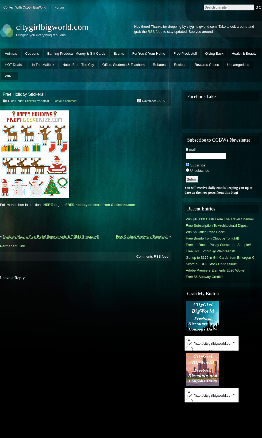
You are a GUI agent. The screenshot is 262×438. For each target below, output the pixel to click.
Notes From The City (78, 65)
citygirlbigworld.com (52, 27)
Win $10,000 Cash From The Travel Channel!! (221, 219)
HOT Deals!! (14, 65)
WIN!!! (9, 76)
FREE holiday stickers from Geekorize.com (100, 205)
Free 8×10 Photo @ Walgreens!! (210, 251)
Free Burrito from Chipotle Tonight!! (212, 238)
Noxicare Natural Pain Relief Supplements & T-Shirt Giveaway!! (51, 236)
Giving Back (214, 53)
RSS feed (155, 32)
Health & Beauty (244, 53)
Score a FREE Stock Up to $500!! (211, 264)
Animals (11, 53)
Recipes (180, 65)
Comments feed (152, 256)
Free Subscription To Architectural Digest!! (217, 226)
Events (119, 53)
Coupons (32, 53)
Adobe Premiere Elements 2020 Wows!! (216, 270)
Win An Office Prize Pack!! (206, 232)
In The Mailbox (43, 65)
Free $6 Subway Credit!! (204, 277)
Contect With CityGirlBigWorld (24, 7)
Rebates (159, 65)
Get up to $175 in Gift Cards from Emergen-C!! (221, 258)
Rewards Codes (207, 65)
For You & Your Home (148, 53)
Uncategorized (238, 65)
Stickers (30, 100)
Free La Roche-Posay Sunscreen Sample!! (218, 245)
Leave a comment (65, 100)
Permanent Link (12, 246)
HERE (48, 205)
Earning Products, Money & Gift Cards (76, 53)
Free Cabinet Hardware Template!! (142, 236)
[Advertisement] (85, 218)
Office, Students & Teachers (123, 65)
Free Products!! (185, 53)
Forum (59, 7)
